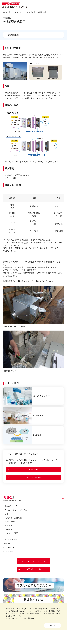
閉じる (52, 625)
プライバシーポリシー (10, 540)
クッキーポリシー (8, 547)
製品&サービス (10, 506)
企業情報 (7, 525)
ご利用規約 (6, 543)
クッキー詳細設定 (8, 551)
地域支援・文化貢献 (12, 518)
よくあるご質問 (10, 533)
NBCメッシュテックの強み (15, 510)
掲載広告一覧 (9, 522)
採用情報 (7, 529)
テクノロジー (9, 514)
